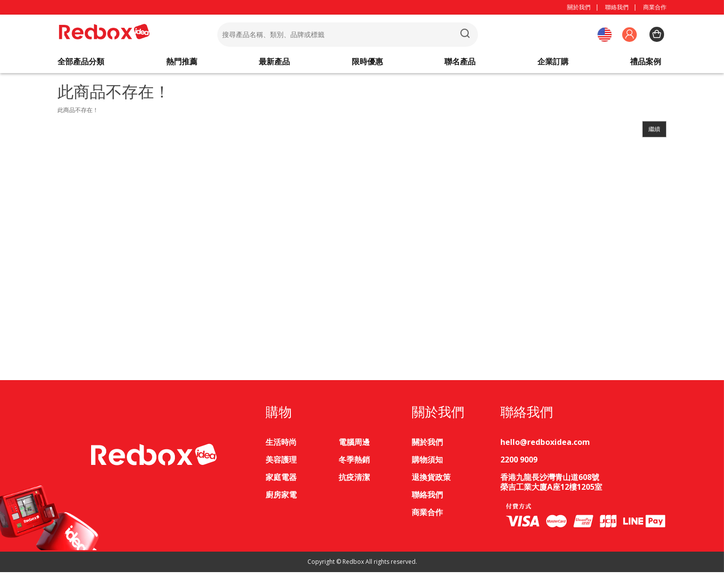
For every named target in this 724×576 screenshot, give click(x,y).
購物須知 (427, 463)
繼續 (654, 133)
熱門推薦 (181, 63)
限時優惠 (367, 63)
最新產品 (274, 63)
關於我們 (579, 7)
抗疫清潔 (354, 481)
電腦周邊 (354, 446)
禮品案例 (645, 63)
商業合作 (655, 7)
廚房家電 (281, 498)
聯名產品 (460, 63)
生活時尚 (281, 446)
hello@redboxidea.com (545, 446)
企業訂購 (553, 63)
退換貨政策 (431, 481)
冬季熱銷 (354, 463)
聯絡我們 (617, 7)
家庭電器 (281, 481)
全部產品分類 (80, 63)
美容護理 (281, 463)
